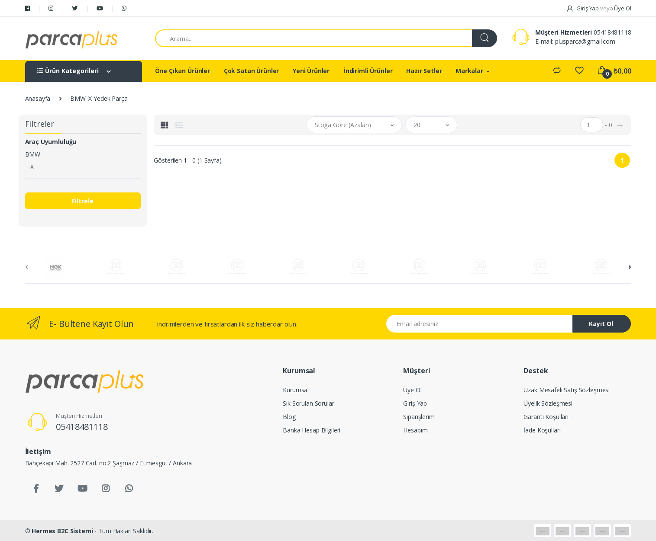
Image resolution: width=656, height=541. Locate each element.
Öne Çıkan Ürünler (182, 71)
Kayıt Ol (601, 324)
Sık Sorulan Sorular (308, 403)
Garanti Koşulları (546, 417)
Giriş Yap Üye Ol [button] (598, 8)
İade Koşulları (542, 430)
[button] (354, 124)
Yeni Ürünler (311, 71)
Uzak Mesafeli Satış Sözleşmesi (567, 390)
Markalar (469, 71)
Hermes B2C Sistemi (62, 531)
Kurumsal (296, 390)
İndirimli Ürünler (368, 71)
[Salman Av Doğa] (71, 38)
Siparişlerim (418, 417)
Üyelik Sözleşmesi (548, 403)
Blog (289, 417)
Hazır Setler (424, 71)
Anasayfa (38, 98)
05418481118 (612, 32)
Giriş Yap (415, 403)
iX (31, 167)
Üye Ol (412, 390)
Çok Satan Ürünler (251, 71)
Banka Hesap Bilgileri (311, 430)
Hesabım (415, 430)
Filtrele (83, 201)
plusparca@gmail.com (585, 41)
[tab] (164, 125)
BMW (33, 154)
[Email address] (479, 324)
